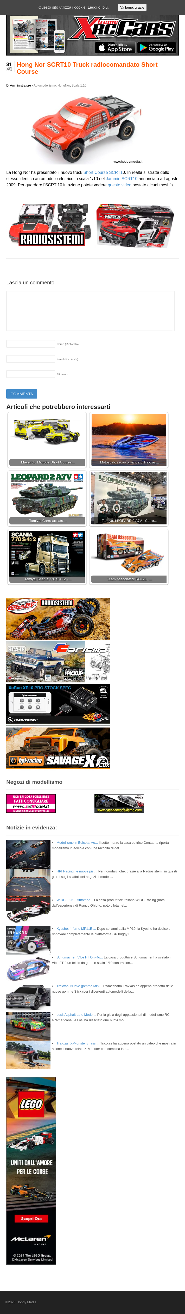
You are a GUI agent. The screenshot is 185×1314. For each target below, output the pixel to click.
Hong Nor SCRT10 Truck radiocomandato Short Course (87, 68)
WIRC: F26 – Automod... (74, 900)
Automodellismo (45, 85)
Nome (67, 344)
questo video (119, 185)
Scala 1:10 (79, 85)
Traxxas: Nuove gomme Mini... (79, 986)
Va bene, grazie (132, 7)
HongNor (64, 85)
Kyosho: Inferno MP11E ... (76, 929)
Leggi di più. (98, 7)
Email (67, 359)
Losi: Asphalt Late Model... (76, 1015)
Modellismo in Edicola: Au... (77, 843)
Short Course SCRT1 (103, 172)
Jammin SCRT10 (122, 178)
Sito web (61, 374)
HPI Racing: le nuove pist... (76, 871)
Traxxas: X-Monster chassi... (77, 1043)
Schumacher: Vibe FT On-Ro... (79, 957)
